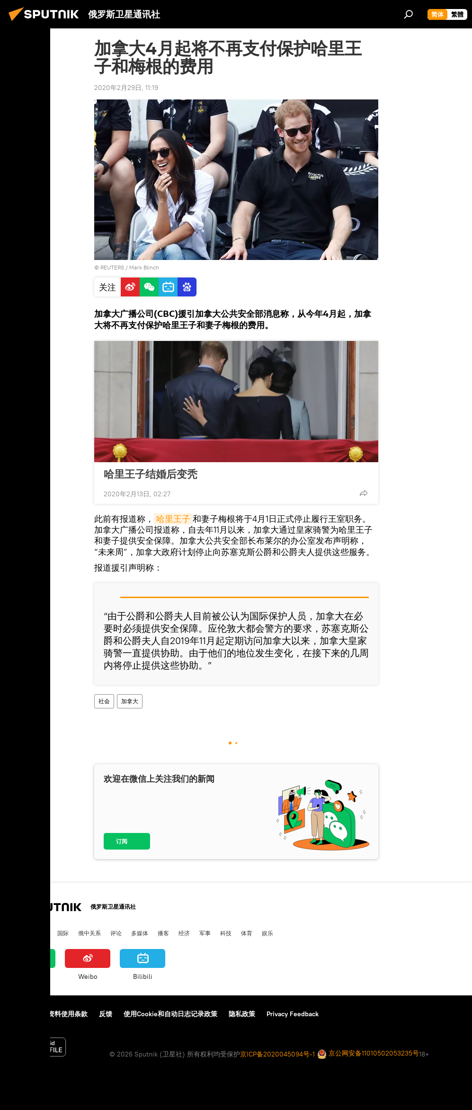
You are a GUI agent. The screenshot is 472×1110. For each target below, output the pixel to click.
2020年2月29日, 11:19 (126, 87)
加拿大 (129, 701)
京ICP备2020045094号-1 (277, 1054)
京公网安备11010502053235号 (368, 1054)
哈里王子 (173, 518)
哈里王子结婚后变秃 (150, 474)
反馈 (105, 1014)
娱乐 (267, 933)
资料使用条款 (68, 1014)
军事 (205, 933)
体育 (246, 933)
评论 (116, 933)
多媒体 (139, 933)
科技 (226, 933)
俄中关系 (89, 933)
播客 (163, 933)
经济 (184, 933)
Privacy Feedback (293, 1014)
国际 (63, 933)
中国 (15, 933)
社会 (104, 701)
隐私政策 (242, 1014)
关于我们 (23, 1014)
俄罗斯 (39, 933)
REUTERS (112, 267)
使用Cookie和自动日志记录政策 (170, 1014)
